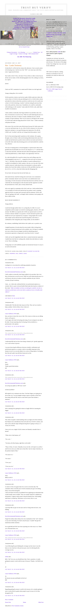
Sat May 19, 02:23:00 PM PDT (15, 267)
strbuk (6, 556)
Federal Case (36, 52)
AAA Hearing (21, 52)
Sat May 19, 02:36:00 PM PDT (15, 355)
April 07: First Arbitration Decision (24, 23)
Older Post (40, 602)
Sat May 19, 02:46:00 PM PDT (15, 401)
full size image (22, 46)
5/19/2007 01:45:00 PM (33, 251)
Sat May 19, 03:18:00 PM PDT (15, 531)
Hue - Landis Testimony (13, 65)
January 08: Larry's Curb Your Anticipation (24, 29)
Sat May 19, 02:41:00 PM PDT (15, 379)
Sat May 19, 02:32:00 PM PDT (15, 326)
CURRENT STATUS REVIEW (54, 33)
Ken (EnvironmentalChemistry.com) (14, 272)
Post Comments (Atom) (17, 605)
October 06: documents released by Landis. (24, 18)
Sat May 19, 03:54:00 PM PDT (15, 569)
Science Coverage (23, 53)
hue (17, 253)
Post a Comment (9, 599)
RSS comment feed (33, 53)
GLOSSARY (58, 34)
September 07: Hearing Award (24, 24)
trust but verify (36, 7)
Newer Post (8, 602)
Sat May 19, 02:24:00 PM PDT (15, 298)
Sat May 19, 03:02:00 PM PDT (15, 468)
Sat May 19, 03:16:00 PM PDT (15, 501)
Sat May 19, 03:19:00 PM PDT (15, 552)
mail (59, 51)
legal (25, 253)
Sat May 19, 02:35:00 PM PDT (15, 334)
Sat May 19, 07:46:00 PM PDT (15, 595)
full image (27, 46)
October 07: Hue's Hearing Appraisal (24, 26)
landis (21, 253)
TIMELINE (49, 36)
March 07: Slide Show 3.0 (18, 21)
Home (24, 602)
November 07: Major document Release (24, 27)
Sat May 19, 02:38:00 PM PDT (15, 370)
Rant (13, 295)
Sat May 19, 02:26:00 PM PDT (15, 309)
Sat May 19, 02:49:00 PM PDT (15, 413)
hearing (12, 253)
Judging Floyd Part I (31, 21)
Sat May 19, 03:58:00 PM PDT (15, 582)
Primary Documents (12, 52)
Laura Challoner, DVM (10, 313)
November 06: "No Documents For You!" (24, 20)
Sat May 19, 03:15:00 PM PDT (15, 480)
